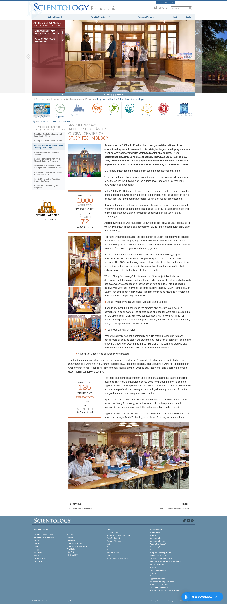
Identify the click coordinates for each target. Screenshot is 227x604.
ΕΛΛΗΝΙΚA (71, 549)
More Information (113, 553)
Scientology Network (157, 538)
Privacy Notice (156, 601)
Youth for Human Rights (159, 587)
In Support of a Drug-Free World (162, 582)
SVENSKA (71, 540)
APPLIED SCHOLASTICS (63, 121)
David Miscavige (156, 550)
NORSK (70, 537)
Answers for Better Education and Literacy (47, 32)
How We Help (42, 116)
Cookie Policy (168, 601)
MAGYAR (70, 535)
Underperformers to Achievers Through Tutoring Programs (47, 160)
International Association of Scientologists (165, 561)
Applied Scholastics (78, 109)
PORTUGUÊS (72, 555)
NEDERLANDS (39, 558)
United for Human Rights (159, 584)
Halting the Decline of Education (48, 141)
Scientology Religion (157, 541)
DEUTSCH (38, 561)
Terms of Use (179, 601)
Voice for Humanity (113, 538)
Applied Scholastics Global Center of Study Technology (49, 146)
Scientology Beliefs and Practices (119, 535)
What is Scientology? (100, 17)
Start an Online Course (158, 555)
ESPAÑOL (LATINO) (74, 543)
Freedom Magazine (184, 114)
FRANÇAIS (38, 543)
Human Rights (146, 109)
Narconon (114, 109)
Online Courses (112, 550)
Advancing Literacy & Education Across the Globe (48, 173)
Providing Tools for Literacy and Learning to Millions (48, 135)
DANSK (36, 540)
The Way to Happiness (60, 110)
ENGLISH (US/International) (44, 535)
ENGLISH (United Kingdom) (44, 537)
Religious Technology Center (160, 553)
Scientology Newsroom (158, 547)
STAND (153, 567)
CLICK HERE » (47, 219)
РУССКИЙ (38, 553)
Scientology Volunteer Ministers (161, 558)
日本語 (36, 550)
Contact (109, 555)
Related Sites (166, 2)
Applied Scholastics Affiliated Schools (46, 153)
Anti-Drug (129, 109)
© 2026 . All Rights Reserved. (56, 601)
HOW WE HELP (44, 121)
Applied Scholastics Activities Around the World (47, 180)
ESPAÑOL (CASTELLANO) (77, 546)
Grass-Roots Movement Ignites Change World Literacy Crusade (48, 167)
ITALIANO (71, 552)
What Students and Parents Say (45, 40)
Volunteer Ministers (146, 17)
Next (119, 94)
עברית (36, 546)
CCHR (163, 109)
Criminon (97, 109)
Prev (108, 94)
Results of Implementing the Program (46, 187)
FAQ (175, 17)
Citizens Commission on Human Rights (164, 590)
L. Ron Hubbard (55, 17)
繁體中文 (37, 555)
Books (188, 17)
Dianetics (153, 535)
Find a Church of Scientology (117, 558)
